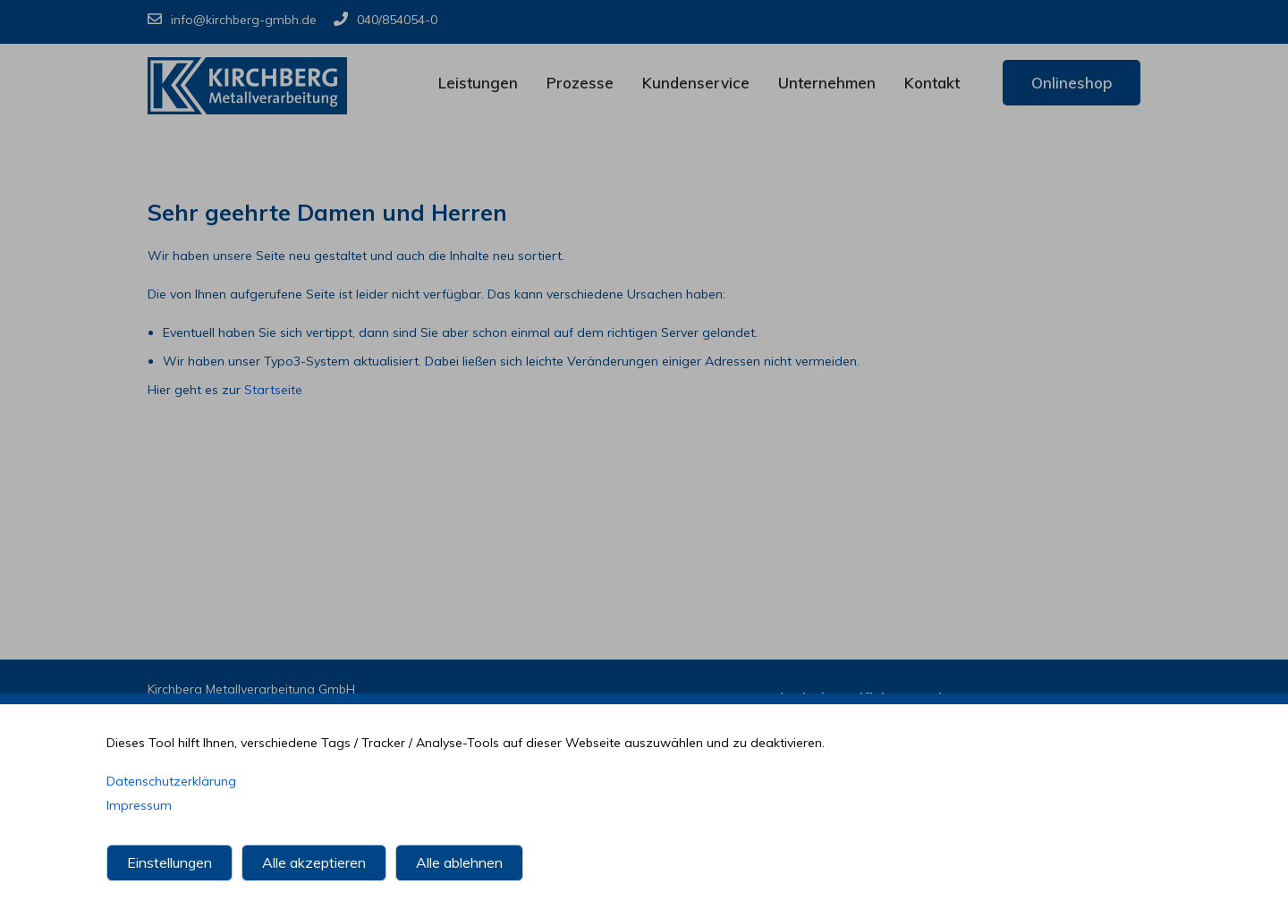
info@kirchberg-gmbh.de (232, 20)
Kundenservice (696, 82)
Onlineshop (1071, 82)
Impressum (139, 805)
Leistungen (478, 82)
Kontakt (932, 82)
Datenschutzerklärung (171, 781)
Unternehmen (827, 82)
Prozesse (580, 82)
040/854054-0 (385, 20)
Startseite (273, 390)
